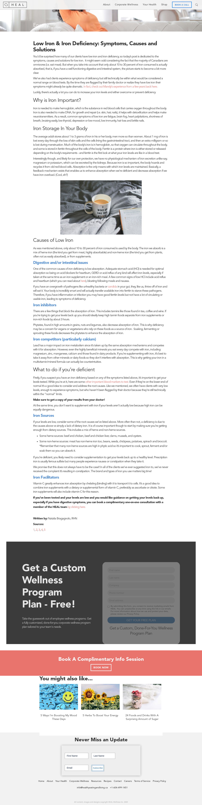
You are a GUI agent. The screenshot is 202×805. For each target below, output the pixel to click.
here (83, 281)
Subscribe (98, 768)
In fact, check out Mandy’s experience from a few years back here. (120, 86)
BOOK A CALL (182, 5)
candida (112, 286)
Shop (164, 4)
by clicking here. (77, 507)
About (106, 4)
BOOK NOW (100, 667)
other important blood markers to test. (107, 382)
